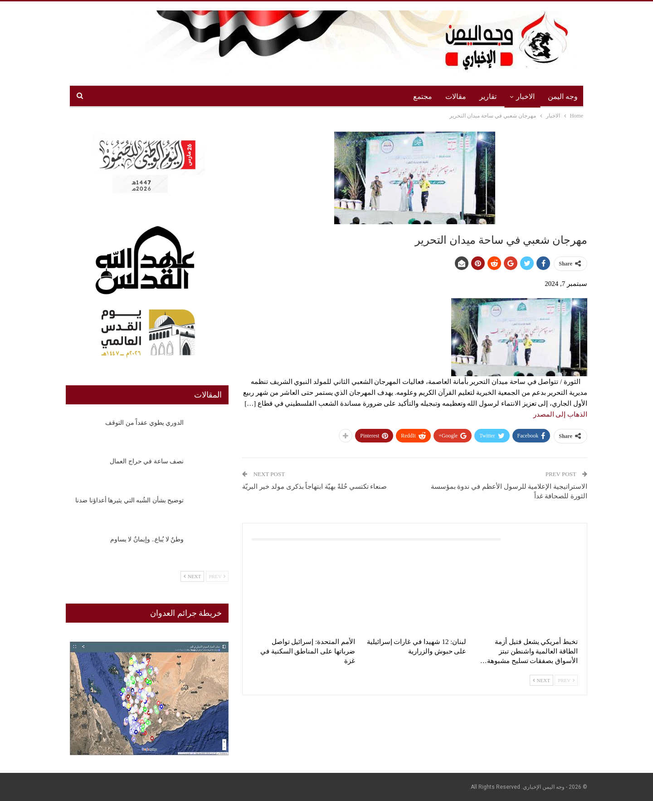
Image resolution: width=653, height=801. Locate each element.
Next (541, 680)
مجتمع (422, 96)
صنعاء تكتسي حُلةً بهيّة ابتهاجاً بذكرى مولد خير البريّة (314, 486)
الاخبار (525, 96)
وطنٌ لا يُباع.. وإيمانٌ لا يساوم (147, 539)
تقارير (488, 96)
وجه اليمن (563, 96)
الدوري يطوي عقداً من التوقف (144, 422)
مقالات (455, 96)
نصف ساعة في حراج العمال (147, 461)
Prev (566, 680)
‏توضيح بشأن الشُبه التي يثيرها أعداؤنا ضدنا (129, 500)
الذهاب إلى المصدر (560, 414)
